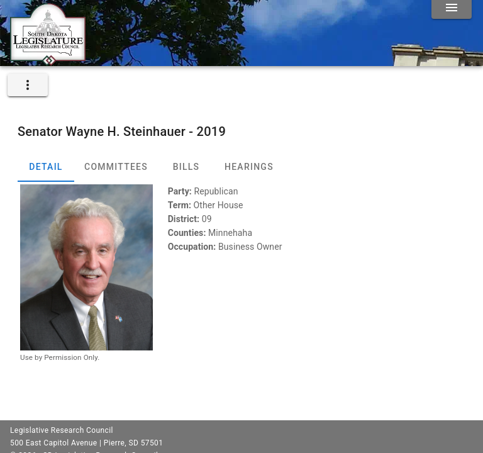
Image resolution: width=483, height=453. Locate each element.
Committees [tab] (116, 167)
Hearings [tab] (249, 167)
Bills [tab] (186, 167)
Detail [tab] (45, 167)
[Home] (48, 61)
